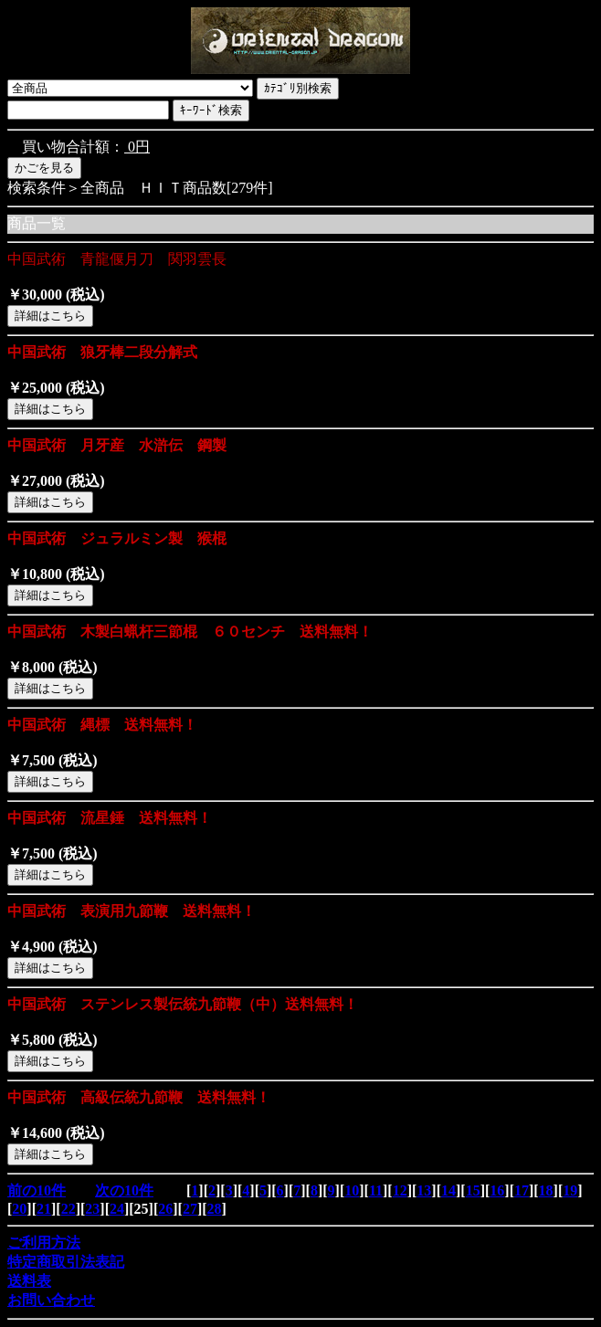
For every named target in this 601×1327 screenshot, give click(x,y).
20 (19, 1208)
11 (376, 1190)
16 (497, 1190)
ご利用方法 (43, 1242)
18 (546, 1190)
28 (214, 1208)
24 (117, 1208)
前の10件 (36, 1190)
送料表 (29, 1281)
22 (68, 1208)
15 (473, 1190)
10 (351, 1190)
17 (521, 1190)
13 (423, 1190)
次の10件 (124, 1190)
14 (448, 1190)
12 (400, 1190)
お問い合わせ (51, 1300)
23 (92, 1208)
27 (190, 1208)
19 (570, 1190)
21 (44, 1208)
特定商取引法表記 (65, 1261)
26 (165, 1208)
